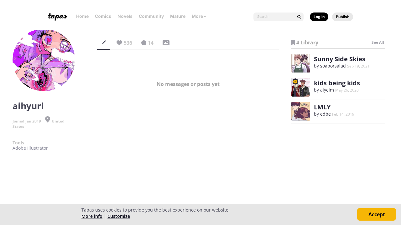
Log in (319, 16)
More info (91, 216)
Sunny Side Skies (339, 59)
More (199, 16)
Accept (376, 214)
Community (151, 16)
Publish (342, 16)
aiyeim (327, 90)
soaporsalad (333, 66)
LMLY (322, 107)
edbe (325, 114)
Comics (103, 16)
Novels (125, 16)
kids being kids (337, 83)
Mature (177, 16)
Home (82, 16)
